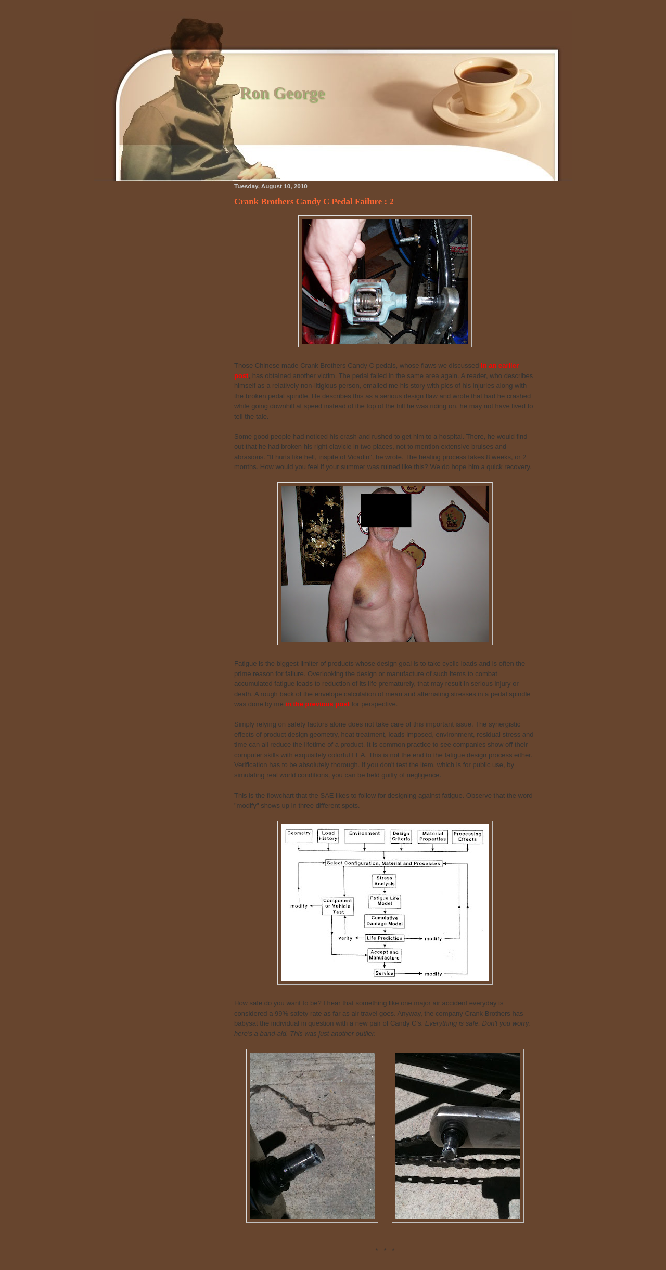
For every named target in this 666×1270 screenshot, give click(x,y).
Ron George (282, 93)
